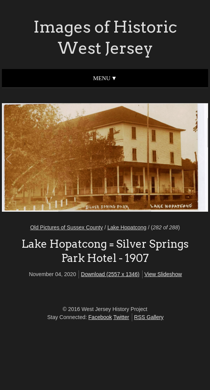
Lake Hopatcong (126, 227)
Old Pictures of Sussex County (66, 227)
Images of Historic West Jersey (105, 37)
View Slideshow (163, 274)
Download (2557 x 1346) (110, 274)
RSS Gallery (149, 317)
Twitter (121, 317)
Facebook (100, 317)
